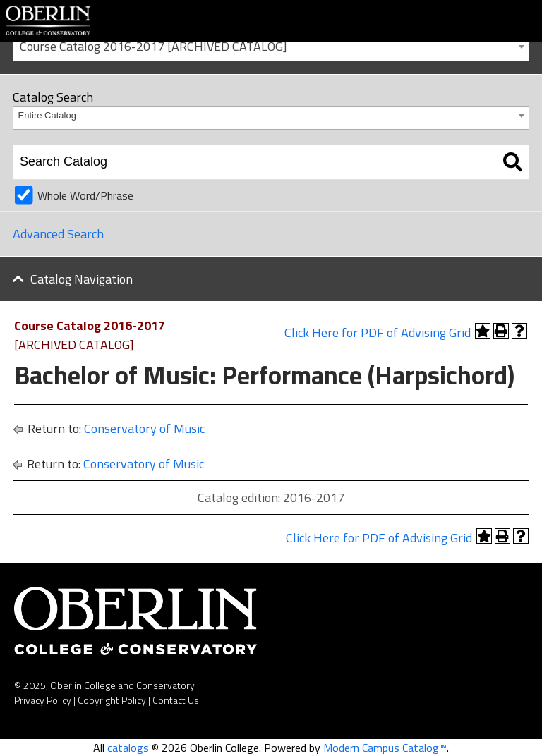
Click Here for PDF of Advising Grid (377, 332)
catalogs (128, 747)
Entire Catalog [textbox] (47, 115)
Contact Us (175, 700)
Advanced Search (58, 233)
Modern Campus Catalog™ (385, 747)
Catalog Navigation (81, 278)
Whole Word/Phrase (85, 195)
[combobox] (271, 45)
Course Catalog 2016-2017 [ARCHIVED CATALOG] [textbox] (153, 46)
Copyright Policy (112, 700)
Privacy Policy (42, 700)
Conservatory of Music (144, 428)
